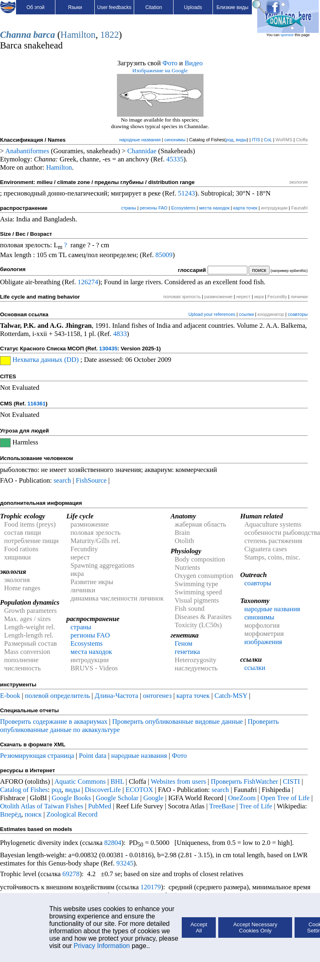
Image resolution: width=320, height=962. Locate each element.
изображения (263, 642)
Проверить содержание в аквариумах (53, 721)
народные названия (140, 139)
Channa (15, 35)
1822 (109, 35)
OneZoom (242, 798)
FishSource (91, 480)
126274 (88, 282)
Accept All (198, 927)
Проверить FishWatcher (244, 781)
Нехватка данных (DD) (45, 360)
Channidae (141, 151)
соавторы (298, 314)
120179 (150, 887)
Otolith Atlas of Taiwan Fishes (41, 806)
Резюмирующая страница (37, 755)
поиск (33, 814)
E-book (10, 696)
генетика (187, 652)
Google (153, 798)
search (62, 480)
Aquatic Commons (79, 781)
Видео (194, 63)
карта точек (245, 207)
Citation (153, 7)
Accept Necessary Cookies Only (255, 927)
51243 (186, 193)
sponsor (287, 35)
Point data (92, 755)
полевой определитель (57, 696)
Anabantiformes (27, 151)
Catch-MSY (231, 696)
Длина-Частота (116, 696)
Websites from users (178, 781)
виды (241, 139)
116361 (36, 403)
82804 (112, 843)
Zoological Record (71, 814)
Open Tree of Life (285, 798)
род (229, 139)
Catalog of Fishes (24, 790)
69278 (71, 874)
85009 (164, 255)
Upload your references (211, 314)
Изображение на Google (160, 70)
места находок (214, 207)
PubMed (99, 806)
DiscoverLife (103, 790)
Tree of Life (256, 806)
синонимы (175, 139)
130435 (108, 348)
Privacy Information (102, 945)
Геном (183, 643)
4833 (120, 334)
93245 (125, 863)
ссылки (246, 314)
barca (44, 35)
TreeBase (222, 806)
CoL (268, 139)
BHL (117, 781)
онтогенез (157, 696)
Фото (170, 63)
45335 (174, 159)
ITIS (256, 139)
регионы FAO (154, 207)
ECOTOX (139, 790)
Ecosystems (183, 207)
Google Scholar (117, 798)
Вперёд (10, 814)
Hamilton (78, 35)
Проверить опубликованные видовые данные (178, 721)
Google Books (71, 798)
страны (128, 207)
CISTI (291, 781)
